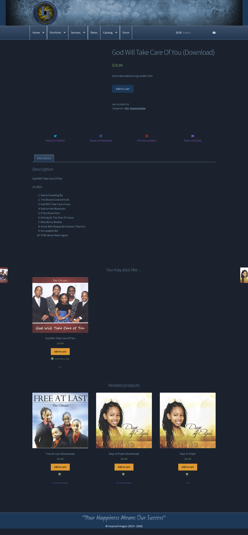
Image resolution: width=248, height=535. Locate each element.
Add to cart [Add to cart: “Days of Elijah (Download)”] (124, 473)
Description (44, 164)
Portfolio (55, 32)
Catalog (108, 32)
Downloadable (138, 108)
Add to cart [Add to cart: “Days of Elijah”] (188, 473)
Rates (94, 32)
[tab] (44, 165)
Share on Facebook (101, 147)
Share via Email (193, 147)
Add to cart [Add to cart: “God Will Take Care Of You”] (60, 358)
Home (36, 32)
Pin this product (146, 147)
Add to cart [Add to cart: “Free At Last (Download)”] (60, 473)
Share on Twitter (55, 147)
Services (76, 32)
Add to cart (123, 88)
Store (126, 32)
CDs (127, 108)
